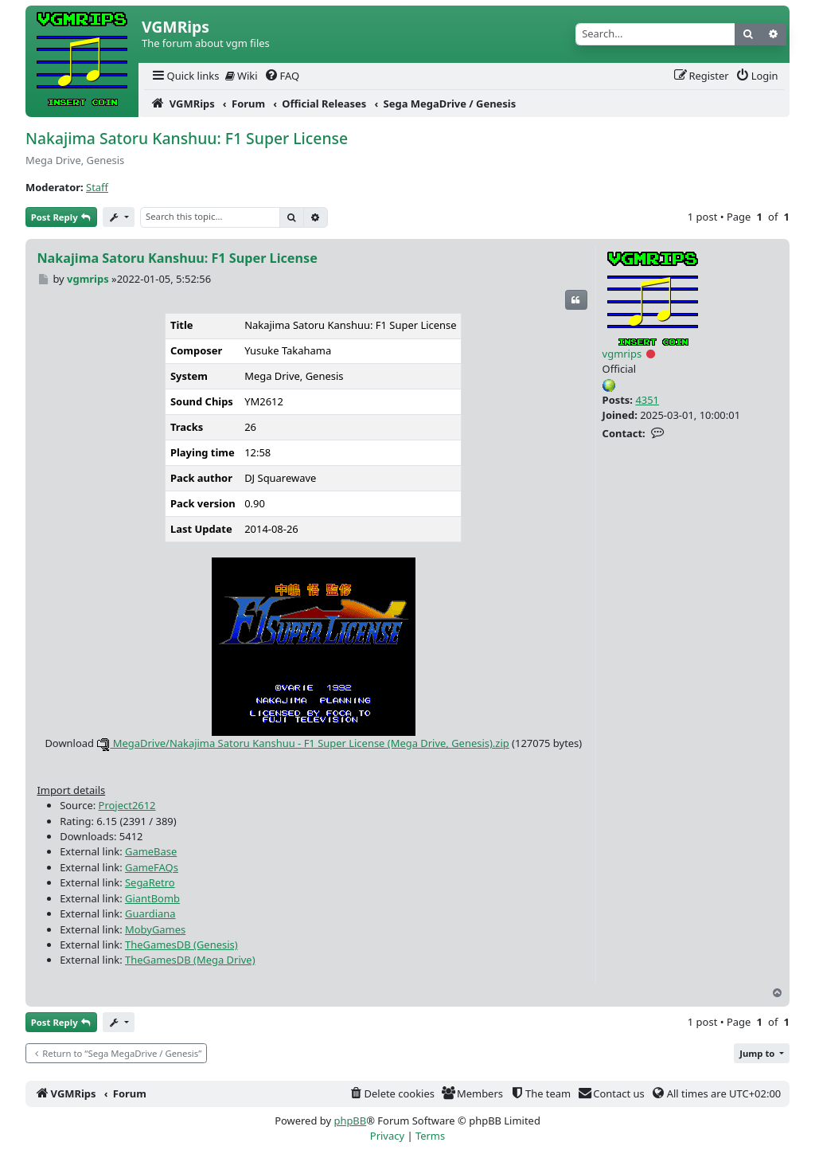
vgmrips (622, 353)
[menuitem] (184, 76)
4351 (647, 400)
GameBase (151, 851)
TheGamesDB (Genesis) (181, 944)
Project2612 (127, 805)
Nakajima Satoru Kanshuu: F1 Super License (186, 138)
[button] (762, 1053)
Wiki (241, 75)
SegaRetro (150, 882)
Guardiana (150, 913)
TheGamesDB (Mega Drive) (190, 959)
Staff (97, 187)
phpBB (349, 1120)
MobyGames (155, 929)
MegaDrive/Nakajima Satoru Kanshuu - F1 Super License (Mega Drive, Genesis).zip (302, 743)
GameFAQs (151, 867)
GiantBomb (152, 898)
